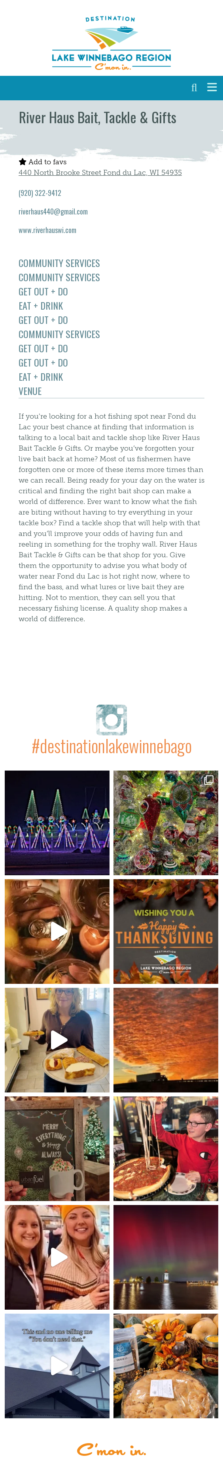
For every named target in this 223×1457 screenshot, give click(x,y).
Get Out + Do (43, 291)
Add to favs (42, 162)
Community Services (59, 263)
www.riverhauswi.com (47, 230)
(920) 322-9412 (40, 193)
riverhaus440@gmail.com (53, 211)
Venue (30, 391)
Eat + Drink (41, 305)
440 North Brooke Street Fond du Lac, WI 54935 (100, 172)
